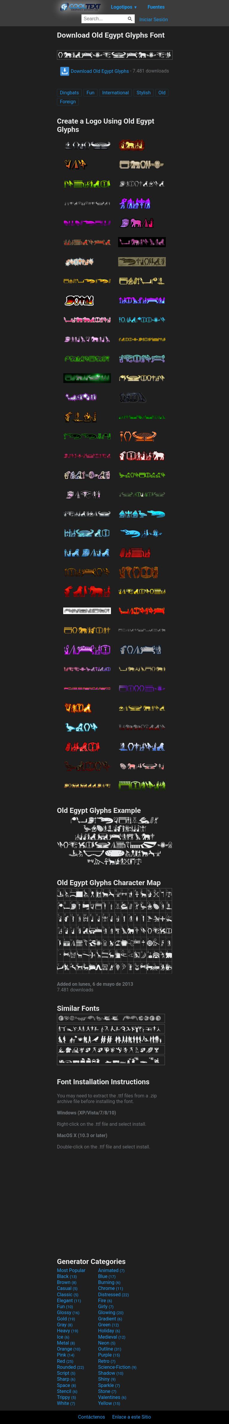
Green (108, 1325)
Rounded (70, 1367)
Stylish (144, 93)
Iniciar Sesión (153, 19)
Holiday (109, 1331)
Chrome (110, 1288)
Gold (66, 1319)
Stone (107, 1391)
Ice (63, 1337)
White (66, 1403)
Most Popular (71, 1270)
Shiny (107, 1379)
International (115, 93)
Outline (109, 1349)
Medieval (112, 1337)
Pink (66, 1355)
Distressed (113, 1294)
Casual (67, 1288)
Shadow (110, 1373)
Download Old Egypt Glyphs (94, 71)
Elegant (69, 1300)
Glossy (68, 1312)
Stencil (67, 1391)
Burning (109, 1282)
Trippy (66, 1397)
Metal (66, 1343)
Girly (106, 1306)
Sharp (66, 1379)
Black (67, 1276)
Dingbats (69, 93)
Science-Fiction (117, 1367)
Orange (69, 1349)
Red (65, 1361)
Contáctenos (91, 1417)
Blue (107, 1276)
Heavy (67, 1331)
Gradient (110, 1319)
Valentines (112, 1397)
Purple (109, 1355)
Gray (64, 1325)
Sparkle (109, 1385)
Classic (67, 1294)
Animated (111, 1270)
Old (161, 93)
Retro (106, 1361)
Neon (106, 1343)
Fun (90, 93)
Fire (105, 1300)
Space (66, 1385)
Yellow (109, 1403)
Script (66, 1373)
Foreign (68, 101)
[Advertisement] (28, 120)
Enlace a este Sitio (131, 1417)
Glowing (110, 1312)
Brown (66, 1282)
